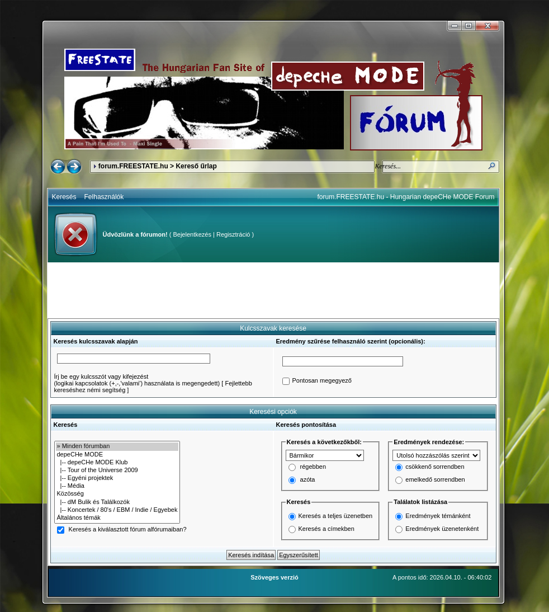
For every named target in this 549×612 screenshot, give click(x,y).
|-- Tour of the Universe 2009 (117, 470)
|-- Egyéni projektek (117, 478)
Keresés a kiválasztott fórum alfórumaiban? (128, 529)
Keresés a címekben (326, 528)
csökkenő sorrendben (434, 467)
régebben (313, 467)
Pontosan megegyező (322, 381)
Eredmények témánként (437, 515)
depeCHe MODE (117, 455)
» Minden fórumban (117, 446)
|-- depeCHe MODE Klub (117, 463)
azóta (307, 480)
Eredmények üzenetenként (442, 528)
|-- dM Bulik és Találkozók (117, 502)
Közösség (117, 494)
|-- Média (117, 486)
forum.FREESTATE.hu (133, 166)
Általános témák (117, 518)
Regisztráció (233, 234)
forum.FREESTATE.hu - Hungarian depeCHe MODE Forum (406, 197)
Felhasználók (104, 197)
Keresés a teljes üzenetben (336, 515)
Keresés (64, 197)
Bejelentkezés (192, 234)
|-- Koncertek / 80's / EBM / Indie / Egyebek (117, 510)
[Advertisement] (273, 290)
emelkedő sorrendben (435, 480)
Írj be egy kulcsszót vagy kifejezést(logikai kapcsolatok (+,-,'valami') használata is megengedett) (137, 380)
